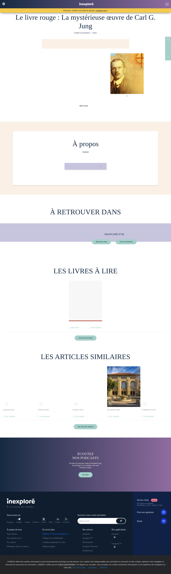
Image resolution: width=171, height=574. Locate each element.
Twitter (43, 520)
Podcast (58, 520)
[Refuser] (103, 568)
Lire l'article (10, 416)
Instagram (10, 522)
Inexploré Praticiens (90, 546)
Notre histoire (12, 534)
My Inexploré (88, 542)
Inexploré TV (88, 538)
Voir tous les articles (85, 427)
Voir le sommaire (126, 242)
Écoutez (85, 475)
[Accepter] (93, 568)
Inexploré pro (88, 551)
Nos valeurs (11, 542)
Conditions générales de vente (53, 542)
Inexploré (86, 534)
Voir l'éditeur (96, 328)
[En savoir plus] (79, 568)
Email (152, 521)
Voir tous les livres (85, 338)
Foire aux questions (152, 512)
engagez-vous (101, 10)
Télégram (19, 520)
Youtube (27, 522)
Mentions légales (48, 546)
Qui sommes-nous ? (14, 538)
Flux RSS (66, 520)
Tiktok (51, 522)
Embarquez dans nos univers (18, 546)
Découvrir (75, 328)
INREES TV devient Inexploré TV (55, 534)
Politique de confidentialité (52, 538)
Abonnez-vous (101, 242)
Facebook (36, 522)
